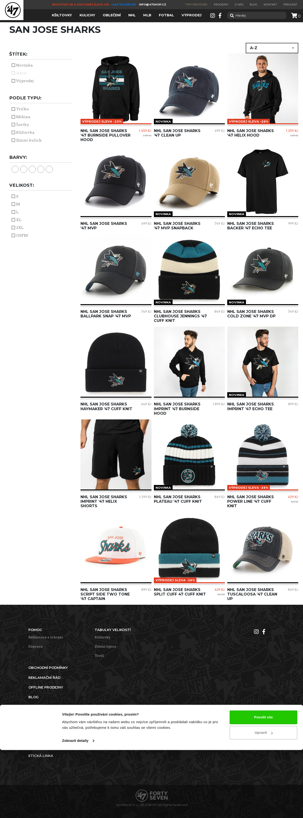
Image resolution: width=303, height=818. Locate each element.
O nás (239, 4)
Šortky (22, 124)
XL (19, 220)
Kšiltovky (102, 637)
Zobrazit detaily (75, 809)
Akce (21, 73)
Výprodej (25, 81)
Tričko (22, 109)
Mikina (23, 117)
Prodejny (221, 4)
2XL (20, 227)
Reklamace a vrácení (45, 637)
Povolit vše (263, 785)
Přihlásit (290, 4)
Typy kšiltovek (196, 4)
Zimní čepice (105, 646)
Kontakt (270, 4)
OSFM (22, 235)
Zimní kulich (29, 140)
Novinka (24, 65)
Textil (99, 656)
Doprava (35, 646)
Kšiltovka (25, 132)
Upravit (264, 801)
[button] (272, 48)
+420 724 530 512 (124, 4)
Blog (253, 4)
